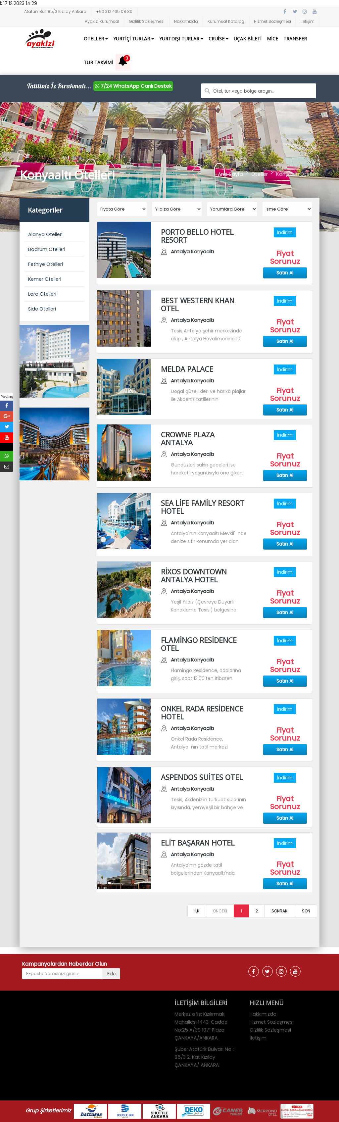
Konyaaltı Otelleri (297, 174)
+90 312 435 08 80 (114, 11)
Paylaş (7, 396)
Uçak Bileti (248, 38)
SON (306, 911)
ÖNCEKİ (220, 911)
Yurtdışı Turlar (181, 38)
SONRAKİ (279, 911)
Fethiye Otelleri (45, 264)
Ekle (111, 973)
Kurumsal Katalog (226, 21)
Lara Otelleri (42, 294)
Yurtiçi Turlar (133, 38)
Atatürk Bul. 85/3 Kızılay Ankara (55, 11)
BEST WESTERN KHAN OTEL (197, 304)
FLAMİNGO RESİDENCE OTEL (199, 644)
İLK (196, 911)
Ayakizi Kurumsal (102, 21)
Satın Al (284, 272)
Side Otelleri (42, 309)
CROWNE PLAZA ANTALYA (188, 438)
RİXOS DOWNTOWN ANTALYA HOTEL (194, 575)
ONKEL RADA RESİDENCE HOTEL (202, 712)
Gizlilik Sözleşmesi (147, 21)
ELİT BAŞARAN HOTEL (198, 843)
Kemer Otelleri (44, 279)
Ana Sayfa (230, 174)
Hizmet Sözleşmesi (272, 21)
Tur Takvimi (98, 62)
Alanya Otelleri (45, 234)
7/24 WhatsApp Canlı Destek (133, 85)
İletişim (308, 21)
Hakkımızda (186, 21)
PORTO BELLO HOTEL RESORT (197, 236)
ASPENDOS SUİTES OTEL (202, 777)
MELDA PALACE (187, 369)
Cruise (218, 38)
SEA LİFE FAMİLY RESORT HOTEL (202, 507)
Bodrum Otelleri (46, 249)
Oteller (96, 38)
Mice (272, 38)
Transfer (295, 38)
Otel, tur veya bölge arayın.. (243, 91)
